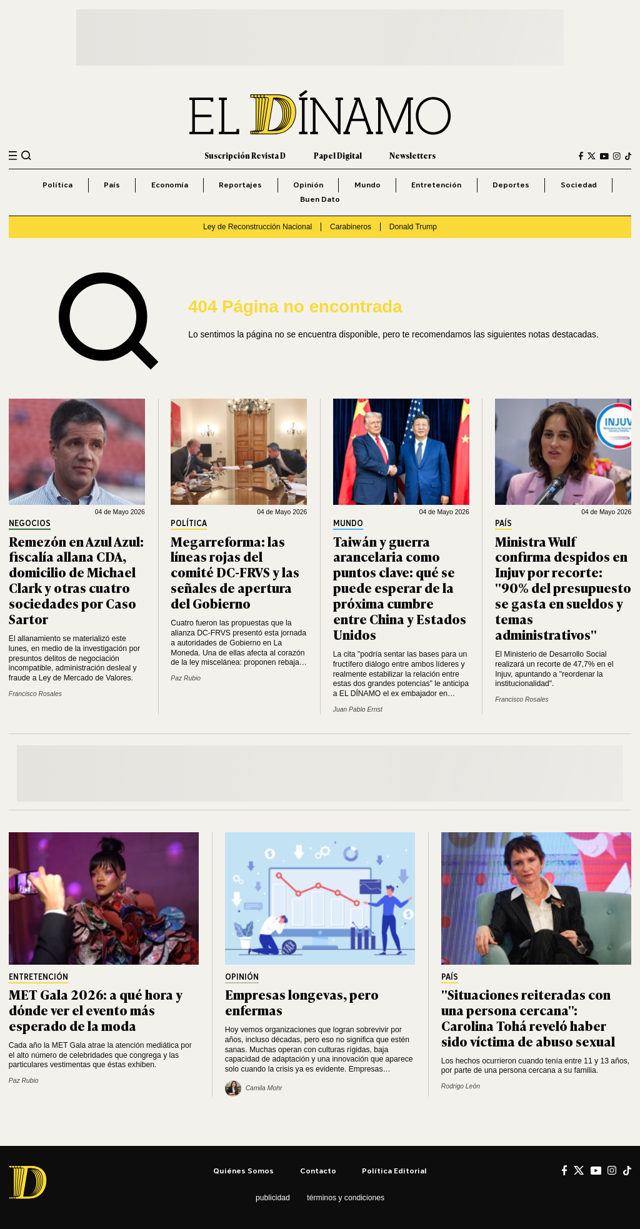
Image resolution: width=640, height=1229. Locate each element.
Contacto (318, 1170)
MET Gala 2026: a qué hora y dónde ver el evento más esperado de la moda (95, 1009)
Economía (169, 184)
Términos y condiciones (345, 1197)
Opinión (308, 184)
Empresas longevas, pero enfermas (302, 1001)
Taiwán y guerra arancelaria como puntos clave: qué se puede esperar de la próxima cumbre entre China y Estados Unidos (399, 587)
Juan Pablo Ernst (357, 709)
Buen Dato (320, 199)
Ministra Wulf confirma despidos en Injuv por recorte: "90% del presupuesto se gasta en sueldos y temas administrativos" (563, 587)
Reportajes (240, 184)
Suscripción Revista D (245, 155)
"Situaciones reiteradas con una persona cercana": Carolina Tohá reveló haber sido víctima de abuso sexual (528, 1017)
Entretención (436, 184)
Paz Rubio (186, 678)
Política (57, 184)
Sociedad (579, 184)
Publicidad (273, 1197)
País (112, 184)
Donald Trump (413, 226)
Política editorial (394, 1170)
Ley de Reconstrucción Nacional (257, 226)
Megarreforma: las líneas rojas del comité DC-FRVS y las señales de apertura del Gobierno (235, 572)
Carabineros (350, 226)
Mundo (367, 184)
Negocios (30, 524)
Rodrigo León (460, 1086)
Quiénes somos (243, 1170)
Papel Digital (338, 155)
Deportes (510, 184)
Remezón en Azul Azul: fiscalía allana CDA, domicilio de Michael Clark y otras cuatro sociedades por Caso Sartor (76, 579)
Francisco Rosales (35, 693)
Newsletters (412, 155)
